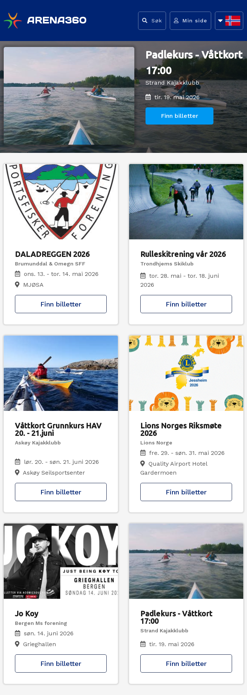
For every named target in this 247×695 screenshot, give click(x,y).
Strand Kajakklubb (172, 82)
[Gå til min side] (190, 20)
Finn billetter (179, 115)
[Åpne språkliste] (229, 20)
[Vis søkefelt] (152, 20)
